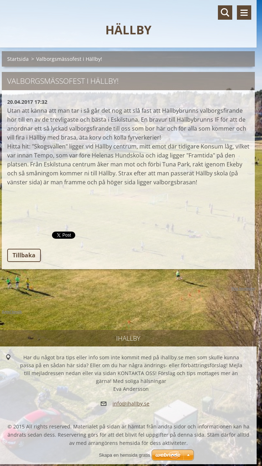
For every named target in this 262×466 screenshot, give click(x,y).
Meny (244, 12)
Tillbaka (24, 255)
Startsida (18, 58)
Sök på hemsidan (225, 12)
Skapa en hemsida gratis (124, 455)
